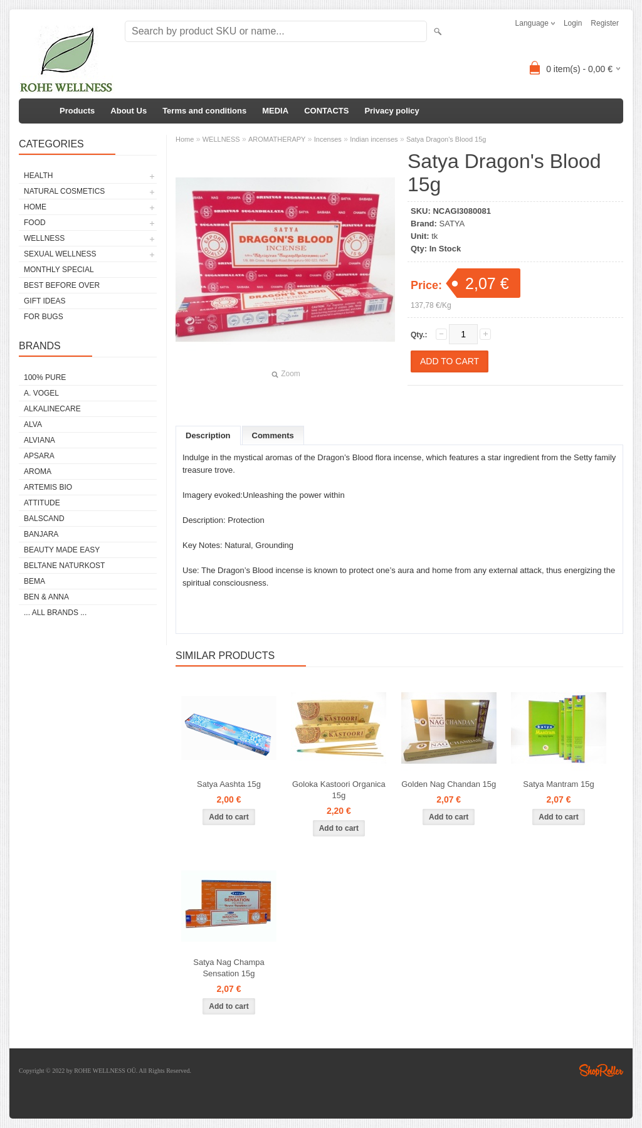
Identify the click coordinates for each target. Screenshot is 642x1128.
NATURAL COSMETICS (64, 191)
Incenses (328, 139)
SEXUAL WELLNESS (60, 254)
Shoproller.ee (601, 1070)
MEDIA (275, 110)
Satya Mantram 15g (558, 784)
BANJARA (41, 534)
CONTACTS (326, 110)
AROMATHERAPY (276, 139)
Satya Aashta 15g (229, 784)
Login (573, 23)
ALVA (33, 424)
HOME (35, 207)
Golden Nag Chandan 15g (448, 784)
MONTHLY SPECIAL (59, 269)
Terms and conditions (204, 110)
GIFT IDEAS (44, 301)
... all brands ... (55, 612)
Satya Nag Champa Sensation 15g (228, 967)
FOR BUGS (43, 316)
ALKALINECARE (52, 408)
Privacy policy (391, 110)
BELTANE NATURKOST (64, 565)
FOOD (35, 222)
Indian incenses (373, 139)
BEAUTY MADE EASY (62, 550)
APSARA (39, 455)
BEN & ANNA (46, 597)
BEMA (34, 581)
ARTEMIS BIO (48, 487)
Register (605, 23)
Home (185, 139)
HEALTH (38, 175)
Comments (273, 435)
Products (77, 110)
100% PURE (45, 377)
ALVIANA (39, 440)
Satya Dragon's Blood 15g (446, 139)
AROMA (37, 471)
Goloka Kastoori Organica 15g (339, 789)
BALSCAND (44, 518)
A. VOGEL (41, 393)
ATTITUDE (42, 502)
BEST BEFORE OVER (62, 285)
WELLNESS (44, 238)
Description (208, 435)
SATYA (452, 223)
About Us (128, 110)
